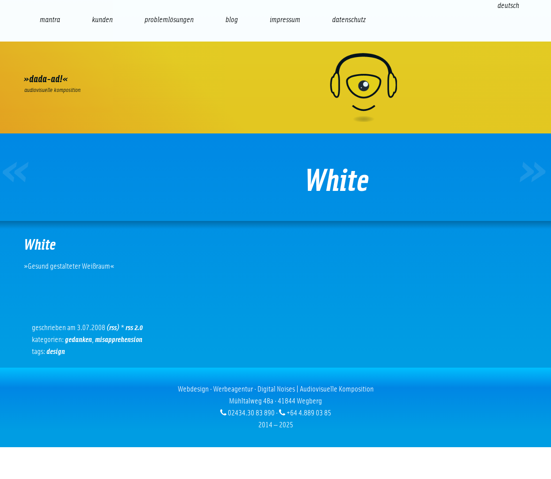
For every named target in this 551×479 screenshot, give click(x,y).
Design (55, 352)
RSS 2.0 (134, 328)
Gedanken (78, 340)
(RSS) (113, 328)
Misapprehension (118, 340)
